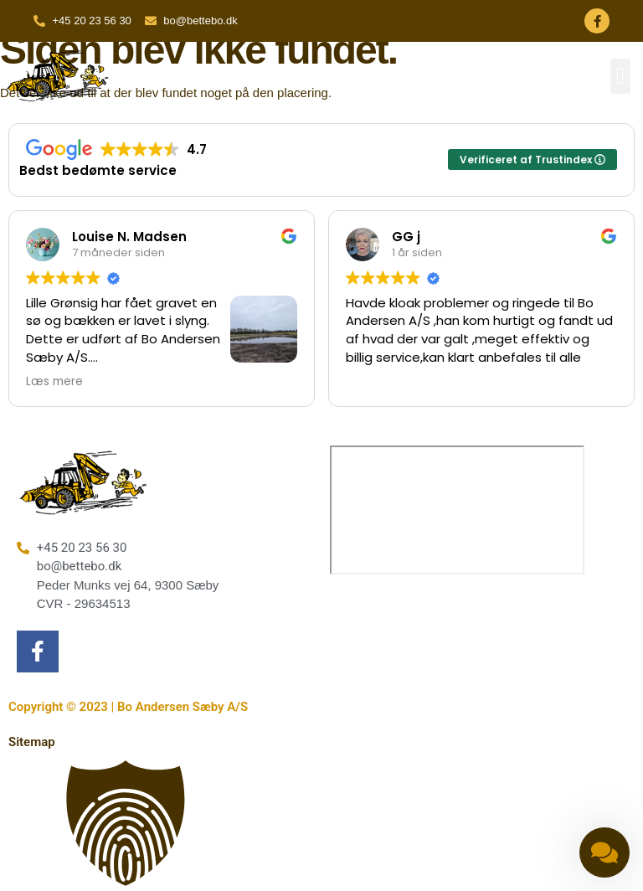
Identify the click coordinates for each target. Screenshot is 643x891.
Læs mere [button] (54, 381)
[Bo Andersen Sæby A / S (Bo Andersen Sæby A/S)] (457, 510)
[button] (620, 76)
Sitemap (31, 741)
